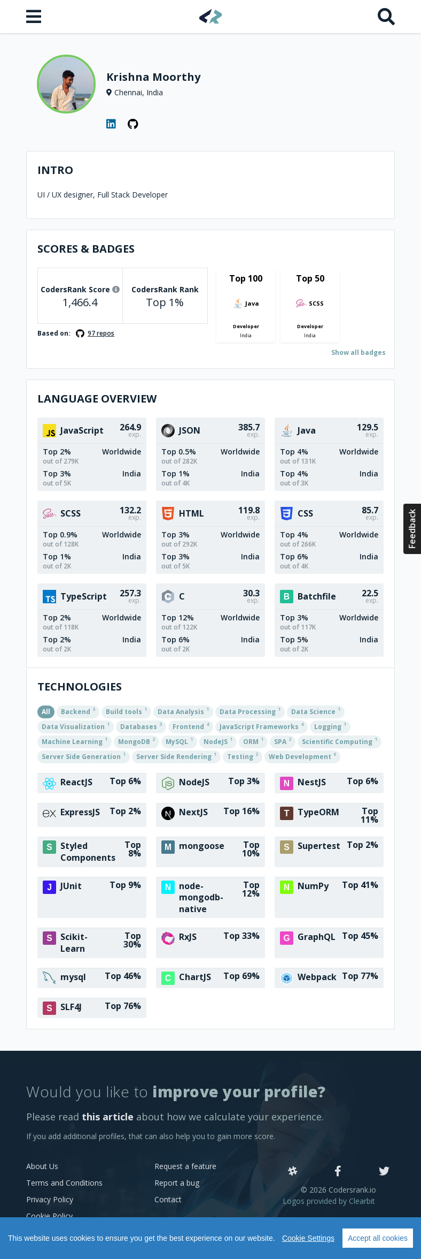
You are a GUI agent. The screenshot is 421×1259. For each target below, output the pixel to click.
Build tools (126, 711)
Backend (78, 711)
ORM (253, 740)
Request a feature (185, 1166)
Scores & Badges (86, 248)
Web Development (302, 755)
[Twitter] (384, 1172)
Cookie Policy (49, 1216)
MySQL (179, 740)
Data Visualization (76, 725)
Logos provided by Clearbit (329, 1201)
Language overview (97, 398)
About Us (42, 1166)
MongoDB (136, 740)
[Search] (386, 16)
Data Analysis (183, 711)
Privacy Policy (49, 1199)
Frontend (191, 725)
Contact (168, 1199)
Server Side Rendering (176, 755)
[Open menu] (34, 16)
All (46, 711)
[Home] (210, 16)
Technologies (79, 686)
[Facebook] (338, 1172)
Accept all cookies (378, 1238)
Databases (141, 725)
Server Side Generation (84, 755)
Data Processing (250, 711)
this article (108, 1116)
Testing (242, 755)
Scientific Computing (339, 740)
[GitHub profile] (133, 124)
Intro (55, 170)
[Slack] (293, 1172)
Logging (330, 725)
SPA (282, 740)
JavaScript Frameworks (261, 725)
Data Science (315, 711)
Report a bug (176, 1183)
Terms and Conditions (64, 1183)
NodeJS (218, 740)
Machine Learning (74, 740)
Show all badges (358, 352)
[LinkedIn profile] (111, 124)
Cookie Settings (308, 1238)
